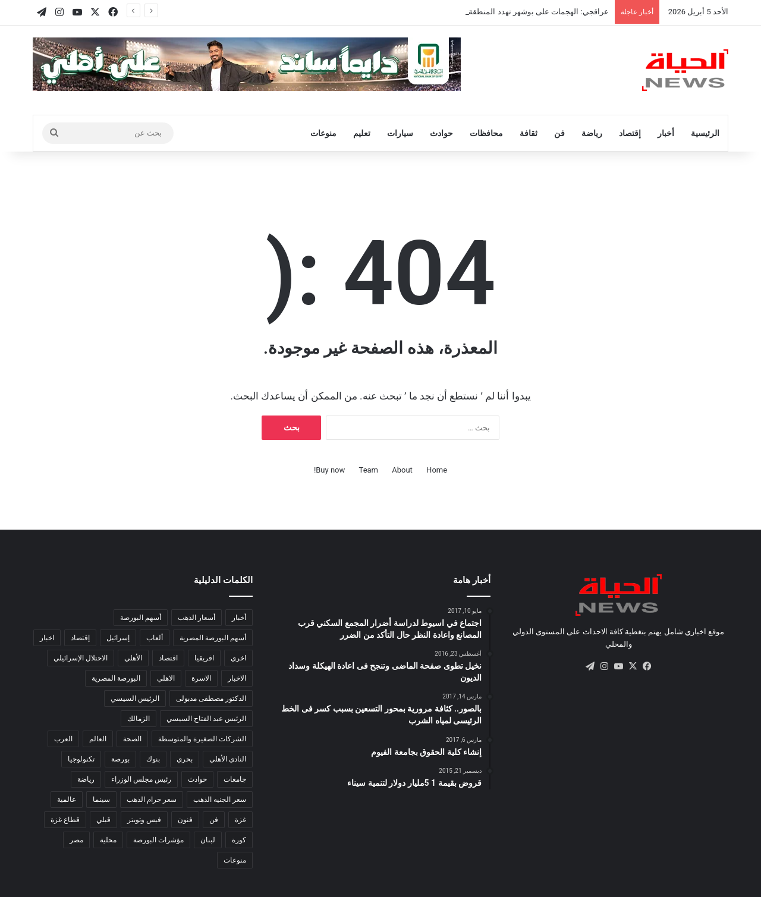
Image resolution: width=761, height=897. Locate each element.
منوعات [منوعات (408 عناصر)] (235, 860)
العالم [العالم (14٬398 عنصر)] (97, 739)
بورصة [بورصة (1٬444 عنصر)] (120, 759)
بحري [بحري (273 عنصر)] (185, 759)
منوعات (323, 133)
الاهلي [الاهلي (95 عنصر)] (166, 678)
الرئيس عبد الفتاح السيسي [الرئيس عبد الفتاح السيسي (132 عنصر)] (206, 719)
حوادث (441, 133)
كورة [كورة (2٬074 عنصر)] (239, 840)
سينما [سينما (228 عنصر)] (101, 799)
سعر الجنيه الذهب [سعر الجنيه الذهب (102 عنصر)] (219, 799)
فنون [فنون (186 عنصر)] (185, 820)
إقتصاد (630, 133)
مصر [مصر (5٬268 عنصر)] (76, 840)
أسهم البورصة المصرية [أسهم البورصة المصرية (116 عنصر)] (213, 638)
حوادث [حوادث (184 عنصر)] (197, 779)
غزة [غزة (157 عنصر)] (240, 820)
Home (436, 469)
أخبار (666, 133)
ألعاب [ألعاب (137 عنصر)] (154, 638)
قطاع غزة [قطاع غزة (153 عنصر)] (65, 820)
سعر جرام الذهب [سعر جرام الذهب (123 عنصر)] (152, 799)
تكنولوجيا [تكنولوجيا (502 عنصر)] (81, 759)
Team (369, 469)
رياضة (591, 133)
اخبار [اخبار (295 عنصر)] (47, 638)
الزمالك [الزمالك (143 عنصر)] (138, 719)
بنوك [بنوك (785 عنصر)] (153, 759)
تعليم (361, 133)
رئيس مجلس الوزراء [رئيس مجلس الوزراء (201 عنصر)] (141, 779)
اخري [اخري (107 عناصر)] (238, 658)
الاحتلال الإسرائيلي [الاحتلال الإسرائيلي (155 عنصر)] (81, 658)
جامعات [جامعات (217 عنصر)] (235, 779)
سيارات (400, 133)
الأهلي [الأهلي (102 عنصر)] (133, 658)
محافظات (486, 133)
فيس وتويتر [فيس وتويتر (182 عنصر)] (144, 820)
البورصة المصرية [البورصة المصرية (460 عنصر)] (116, 678)
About (402, 469)
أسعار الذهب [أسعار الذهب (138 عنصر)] (196, 617)
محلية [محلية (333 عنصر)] (108, 840)
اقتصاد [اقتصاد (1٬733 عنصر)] (168, 658)
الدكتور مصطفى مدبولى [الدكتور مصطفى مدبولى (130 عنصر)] (211, 698)
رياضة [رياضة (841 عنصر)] (86, 779)
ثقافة (528, 133)
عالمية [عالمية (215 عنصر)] (66, 799)
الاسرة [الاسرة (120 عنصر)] (201, 678)
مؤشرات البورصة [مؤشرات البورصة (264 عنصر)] (158, 840)
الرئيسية (705, 133)
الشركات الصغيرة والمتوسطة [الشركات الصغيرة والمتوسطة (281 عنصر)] (202, 739)
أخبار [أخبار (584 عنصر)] (239, 617)
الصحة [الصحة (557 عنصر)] (132, 739)
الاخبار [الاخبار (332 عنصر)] (237, 678)
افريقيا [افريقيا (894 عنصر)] (204, 658)
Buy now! (329, 469)
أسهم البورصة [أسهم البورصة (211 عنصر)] (140, 617)
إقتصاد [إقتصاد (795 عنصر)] (80, 638)
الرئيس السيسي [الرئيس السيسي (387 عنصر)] (135, 698)
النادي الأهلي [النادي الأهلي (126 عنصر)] (227, 759)
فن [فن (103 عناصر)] (213, 820)
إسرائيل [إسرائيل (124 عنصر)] (118, 638)
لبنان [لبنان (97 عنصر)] (207, 840)
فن (559, 133)
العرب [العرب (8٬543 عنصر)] (63, 739)
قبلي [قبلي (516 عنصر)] (103, 820)
